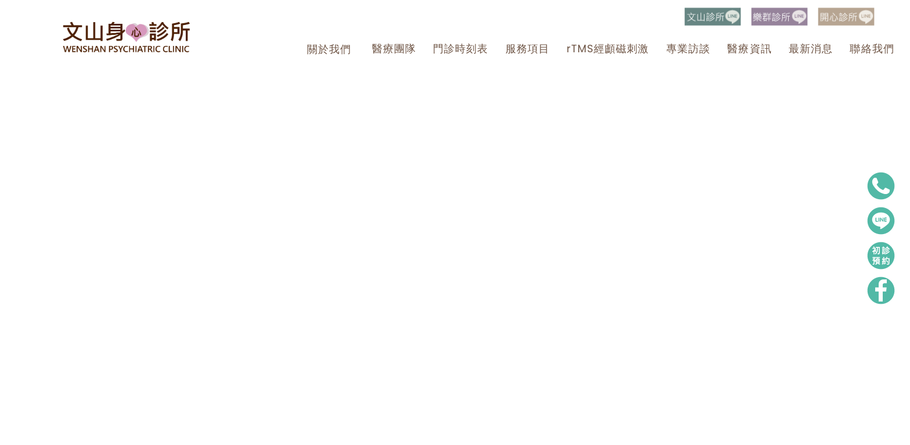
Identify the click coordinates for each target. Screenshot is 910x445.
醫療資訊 (749, 48)
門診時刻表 (460, 48)
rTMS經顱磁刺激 (607, 48)
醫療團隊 (394, 48)
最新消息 (811, 48)
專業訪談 (688, 48)
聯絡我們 (872, 48)
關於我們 (329, 49)
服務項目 (527, 48)
